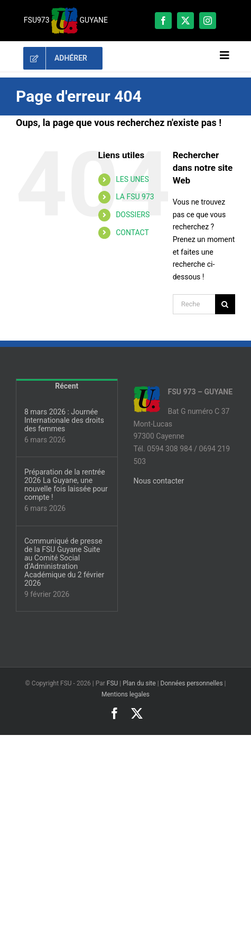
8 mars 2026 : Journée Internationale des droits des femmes (64, 420)
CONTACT (132, 232)
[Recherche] (225, 304)
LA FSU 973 (135, 196)
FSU (112, 683)
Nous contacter (159, 481)
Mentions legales (125, 694)
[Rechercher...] (194, 304)
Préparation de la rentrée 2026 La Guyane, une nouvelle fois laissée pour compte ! (66, 484)
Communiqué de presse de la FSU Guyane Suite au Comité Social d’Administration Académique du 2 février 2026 (64, 562)
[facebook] (163, 20)
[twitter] (185, 20)
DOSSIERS (133, 214)
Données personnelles (192, 683)
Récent (66, 386)
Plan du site (139, 683)
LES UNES (132, 179)
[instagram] (207, 20)
